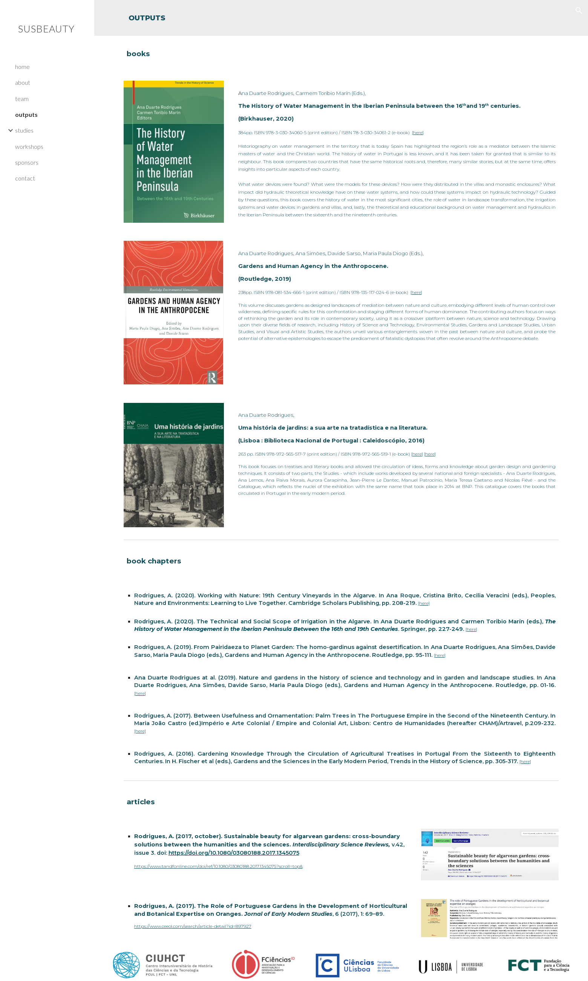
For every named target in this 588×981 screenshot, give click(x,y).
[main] (341, 18)
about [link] (22, 82)
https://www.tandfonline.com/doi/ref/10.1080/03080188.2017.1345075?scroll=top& (218, 866)
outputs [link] (26, 114)
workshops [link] (29, 146)
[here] (418, 132)
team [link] (22, 98)
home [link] (22, 66)
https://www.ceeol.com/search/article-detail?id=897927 (192, 926)
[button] (579, 11)
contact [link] (25, 178)
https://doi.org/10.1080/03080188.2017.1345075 (233, 852)
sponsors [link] (26, 162)
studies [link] (24, 130)
